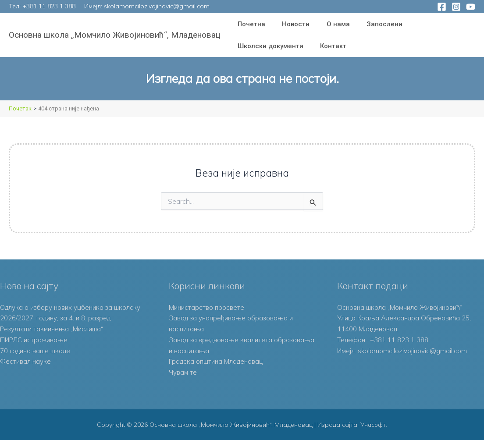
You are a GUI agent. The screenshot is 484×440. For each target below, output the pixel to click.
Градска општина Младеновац (216, 361)
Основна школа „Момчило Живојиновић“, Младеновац (115, 35)
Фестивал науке (25, 361)
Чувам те (183, 372)
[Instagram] (456, 6)
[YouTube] (470, 6)
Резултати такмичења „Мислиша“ (52, 329)
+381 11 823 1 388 (48, 6)
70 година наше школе (35, 351)
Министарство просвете (206, 307)
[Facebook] (441, 6)
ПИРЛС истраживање (34, 340)
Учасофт (373, 425)
